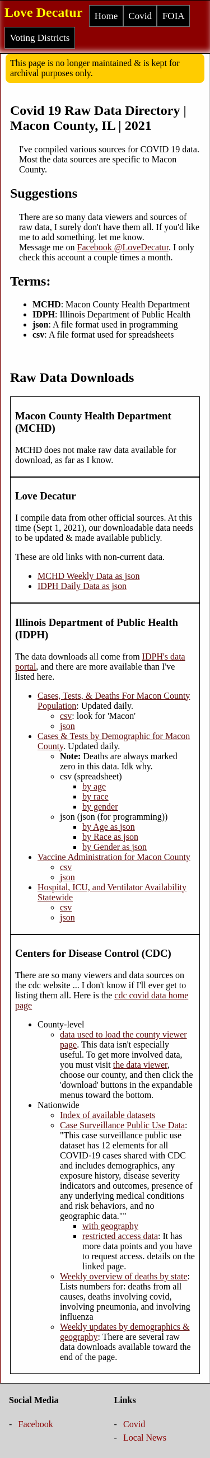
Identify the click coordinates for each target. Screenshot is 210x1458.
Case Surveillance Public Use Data (122, 1125)
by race (95, 796)
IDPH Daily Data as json (82, 586)
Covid (140, 16)
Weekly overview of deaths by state (124, 1276)
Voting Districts (40, 37)
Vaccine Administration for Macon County (114, 857)
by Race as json (110, 837)
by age (94, 786)
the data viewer (140, 1064)
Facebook (35, 1424)
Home (106, 16)
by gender (100, 806)
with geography (110, 1226)
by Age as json (108, 826)
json (67, 726)
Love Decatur (43, 12)
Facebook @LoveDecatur (123, 247)
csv (66, 716)
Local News (144, 1437)
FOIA (173, 16)
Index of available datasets (107, 1115)
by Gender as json (114, 847)
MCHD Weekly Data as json (88, 576)
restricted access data (120, 1236)
